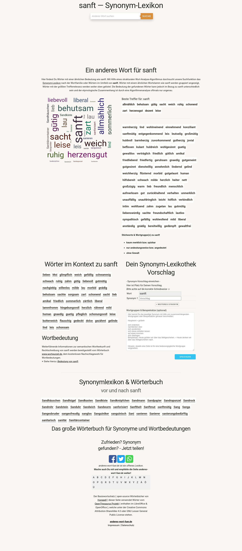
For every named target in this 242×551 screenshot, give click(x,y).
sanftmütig (164, 407)
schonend (94, 294)
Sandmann (138, 400)
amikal (47, 301)
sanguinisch (118, 413)
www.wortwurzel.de (52, 354)
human (47, 314)
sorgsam (73, 294)
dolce (89, 320)
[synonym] (160, 298)
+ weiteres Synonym (167, 304)
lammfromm (50, 307)
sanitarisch (49, 420)
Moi (54, 274)
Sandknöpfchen (119, 400)
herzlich (87, 307)
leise (112, 314)
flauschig (65, 320)
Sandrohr (47, 407)
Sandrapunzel (172, 400)
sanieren (141, 413)
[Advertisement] (121, 43)
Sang (177, 407)
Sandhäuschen (51, 400)
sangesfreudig (71, 413)
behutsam (49, 294)
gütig (77, 281)
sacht (106, 294)
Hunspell (102, 500)
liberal (98, 301)
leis (52, 327)
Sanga (186, 407)
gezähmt (100, 320)
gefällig (88, 274)
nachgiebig (49, 287)
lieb (114, 294)
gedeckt (79, 320)
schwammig (103, 274)
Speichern (185, 357)
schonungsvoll (98, 314)
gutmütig (101, 281)
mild (108, 307)
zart (83, 294)
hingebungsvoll (69, 307)
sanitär (62, 420)
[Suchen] (115, 16)
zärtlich (87, 301)
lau (83, 287)
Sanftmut (149, 407)
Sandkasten (85, 400)
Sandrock (189, 400)
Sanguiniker (101, 413)
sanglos (87, 413)
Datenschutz (127, 525)
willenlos (64, 287)
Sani (131, 413)
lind (45, 327)
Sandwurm (104, 407)
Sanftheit (135, 407)
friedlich (58, 301)
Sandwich (89, 407)
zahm (68, 281)
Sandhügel (69, 400)
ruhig (59, 281)
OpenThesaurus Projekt (107, 503)
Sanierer (155, 413)
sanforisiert (120, 407)
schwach (48, 281)
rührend (99, 307)
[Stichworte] (160, 331)
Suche (146, 16)
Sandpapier (154, 400)
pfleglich (81, 314)
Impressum (113, 525)
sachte (61, 294)
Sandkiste (101, 400)
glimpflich (66, 274)
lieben (46, 274)
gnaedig (59, 314)
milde (75, 287)
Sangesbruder (50, 413)
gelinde (112, 320)
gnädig (103, 287)
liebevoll (88, 281)
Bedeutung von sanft (67, 361)
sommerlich (73, 301)
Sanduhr (75, 407)
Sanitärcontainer (79, 420)
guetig (70, 314)
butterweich (50, 320)
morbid (91, 287)
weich (78, 274)
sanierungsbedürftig (175, 413)
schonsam (62, 327)
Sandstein (62, 407)
